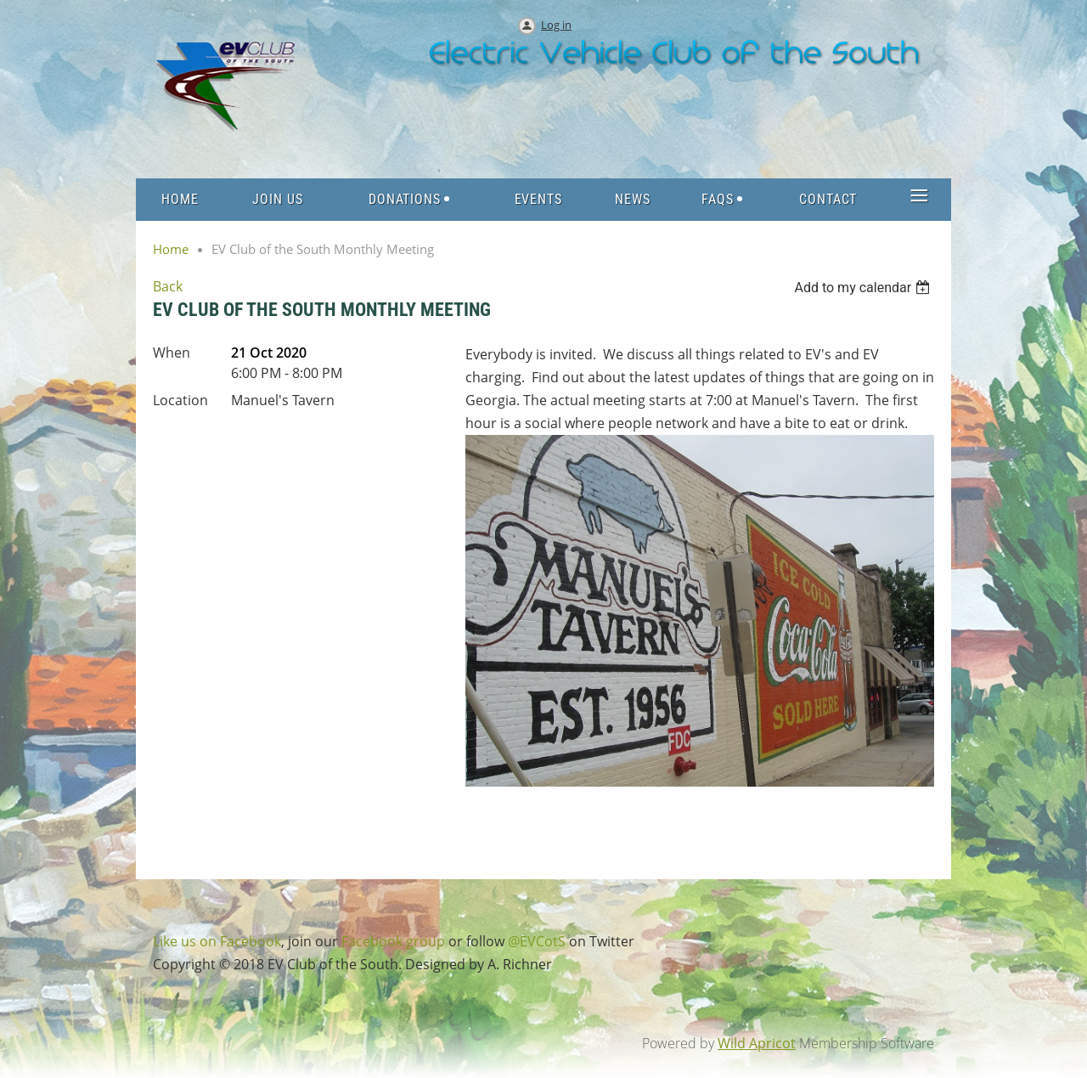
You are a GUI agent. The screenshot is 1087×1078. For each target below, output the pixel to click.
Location (180, 400)
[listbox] (864, 287)
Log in (556, 24)
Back (168, 286)
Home (171, 248)
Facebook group (393, 941)
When (171, 352)
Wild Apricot (757, 1043)
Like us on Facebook (217, 941)
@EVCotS (537, 941)
